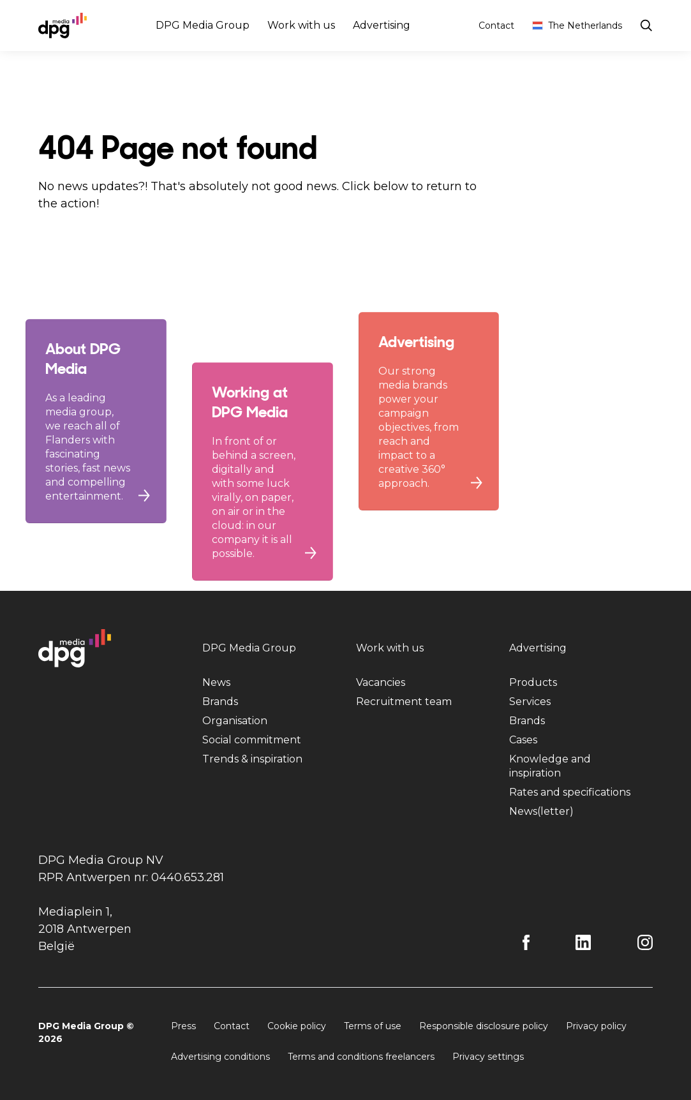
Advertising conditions (220, 1056)
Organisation (234, 721)
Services (530, 701)
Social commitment (251, 740)
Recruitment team (404, 701)
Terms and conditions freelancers (361, 1056)
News (216, 682)
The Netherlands (577, 25)
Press (183, 1026)
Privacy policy (596, 1026)
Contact (496, 25)
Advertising (381, 25)
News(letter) (541, 811)
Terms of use (372, 1026)
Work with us (301, 25)
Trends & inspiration (252, 759)
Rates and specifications (569, 792)
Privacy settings (488, 1056)
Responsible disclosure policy (483, 1026)
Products (533, 682)
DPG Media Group (202, 25)
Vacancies (380, 682)
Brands (220, 701)
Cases (523, 740)
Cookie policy (296, 1026)
